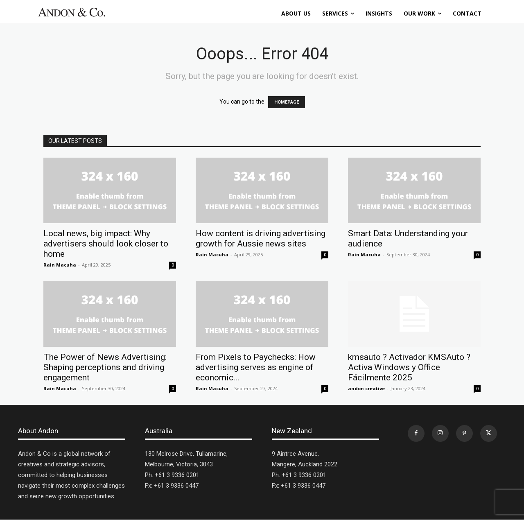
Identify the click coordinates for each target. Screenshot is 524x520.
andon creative (366, 388)
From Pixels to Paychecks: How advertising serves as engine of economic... (256, 367)
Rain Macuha (59, 265)
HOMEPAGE (286, 102)
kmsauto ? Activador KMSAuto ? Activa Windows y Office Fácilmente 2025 (409, 367)
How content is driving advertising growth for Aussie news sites (260, 238)
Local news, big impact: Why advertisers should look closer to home (105, 243)
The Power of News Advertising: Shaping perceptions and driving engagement (105, 367)
